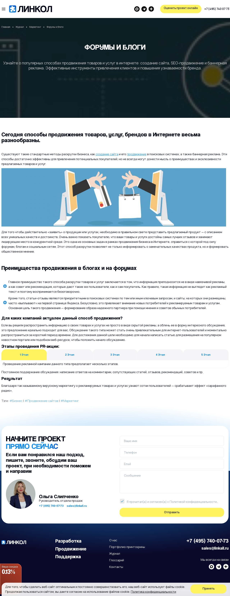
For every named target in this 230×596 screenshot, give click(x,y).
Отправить (172, 512)
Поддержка (68, 556)
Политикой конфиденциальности (193, 502)
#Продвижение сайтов (41, 401)
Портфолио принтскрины (127, 547)
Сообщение (132, 475)
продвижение (136, 154)
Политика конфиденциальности (153, 592)
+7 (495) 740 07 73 (148, 9)
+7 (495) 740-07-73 (51, 505)
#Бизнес (16, 401)
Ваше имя (130, 441)
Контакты (116, 567)
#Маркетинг (70, 401)
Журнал (114, 554)
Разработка (68, 541)
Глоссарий (116, 560)
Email (127, 464)
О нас (113, 540)
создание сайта (107, 154)
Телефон (130, 452)
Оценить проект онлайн (209, 8)
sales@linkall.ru (77, 505)
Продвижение (70, 549)
